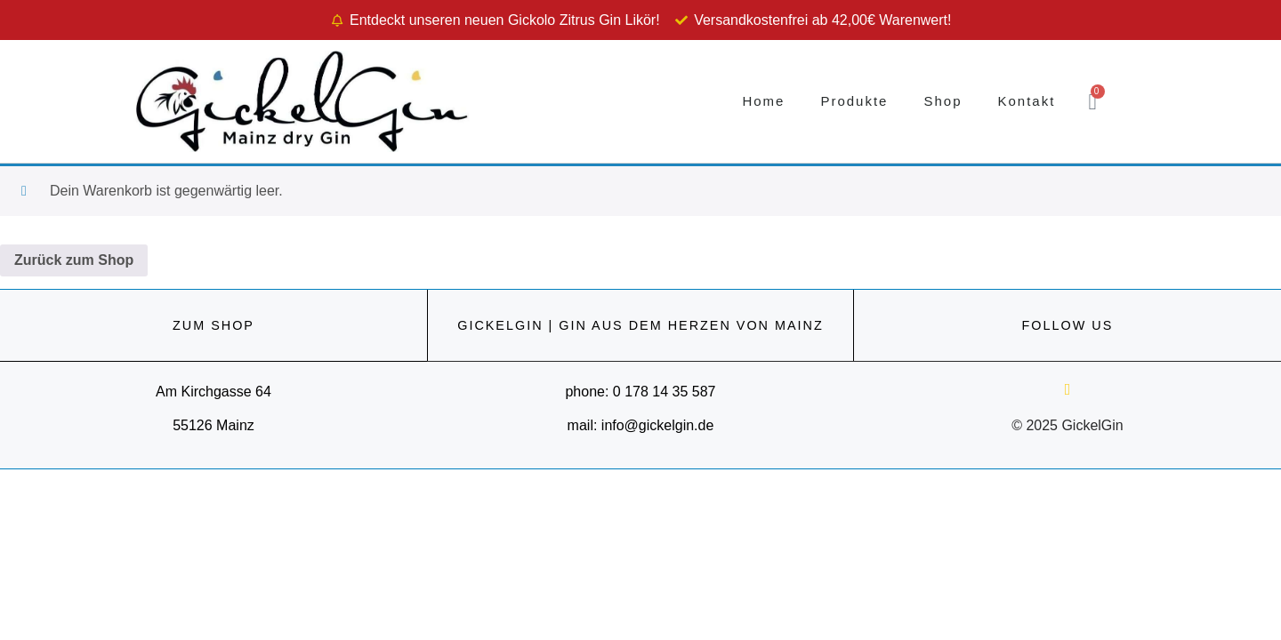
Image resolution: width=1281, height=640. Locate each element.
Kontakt (1026, 100)
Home (763, 100)
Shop (942, 100)
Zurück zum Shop (73, 260)
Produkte (854, 100)
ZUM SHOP (213, 325)
